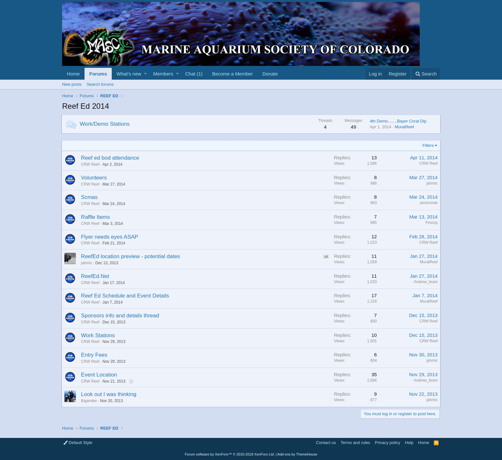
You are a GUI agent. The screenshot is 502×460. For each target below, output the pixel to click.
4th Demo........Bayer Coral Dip (397, 121)
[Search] (426, 74)
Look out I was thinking (109, 394)
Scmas (90, 197)
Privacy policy (387, 442)
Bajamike (89, 401)
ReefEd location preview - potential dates (131, 256)
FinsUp (431, 222)
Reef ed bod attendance (111, 158)
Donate (270, 73)
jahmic (431, 183)
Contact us (326, 442)
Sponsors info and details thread (121, 316)
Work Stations (99, 335)
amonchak (428, 203)
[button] (145, 74)
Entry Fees (95, 355)
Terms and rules (355, 442)
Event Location (99, 375)
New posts (72, 84)
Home (73, 73)
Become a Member (232, 73)
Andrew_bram (425, 282)
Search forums (100, 84)
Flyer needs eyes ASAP (110, 237)
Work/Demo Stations (105, 124)
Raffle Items (96, 217)
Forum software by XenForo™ (230, 454)
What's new (129, 73)
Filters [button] (427, 145)
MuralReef (403, 126)
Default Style (77, 442)
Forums (98, 73)
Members (163, 73)
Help (409, 442)
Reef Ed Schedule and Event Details (126, 296)
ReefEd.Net (96, 276)
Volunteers (94, 178)
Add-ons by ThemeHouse (297, 454)
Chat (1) (193, 73)
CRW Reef (91, 164)
